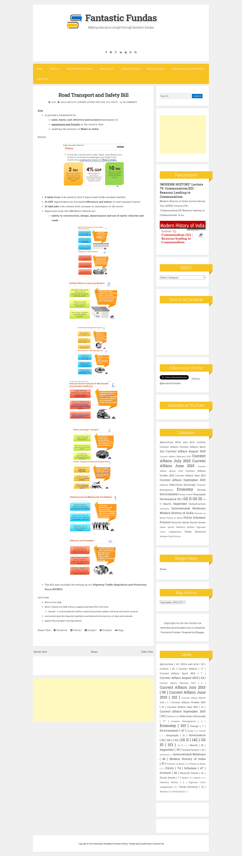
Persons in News (176, 763)
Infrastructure (197, 503)
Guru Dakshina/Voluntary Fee (187, 69)
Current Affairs (130, 69)
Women (164, 535)
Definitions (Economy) (182, 484)
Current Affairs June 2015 (183, 463)
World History (174, 535)
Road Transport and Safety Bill (93, 94)
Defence (164, 484)
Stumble (106, 629)
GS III (197, 498)
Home (39, 69)
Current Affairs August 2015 (186, 450)
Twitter (76, 629)
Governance (168, 498)
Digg (119, 629)
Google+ (91, 629)
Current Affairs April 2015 (179, 672)
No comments (130, 102)
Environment (169, 493)
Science (165, 521)
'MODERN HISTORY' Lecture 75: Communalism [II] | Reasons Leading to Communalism (181, 190)
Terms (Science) (195, 530)
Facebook (60, 629)
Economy (185, 488)
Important (180, 503)
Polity (114, 102)
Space (163, 526)
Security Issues (180, 521)
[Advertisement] (93, 699)
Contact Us (43, 79)
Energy (201, 489)
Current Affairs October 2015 (188, 701)
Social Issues (198, 521)
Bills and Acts (68, 102)
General (189, 494)
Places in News (174, 517)
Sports (171, 526)
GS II (108, 102)
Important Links (155, 69)
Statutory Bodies (185, 526)
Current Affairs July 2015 (183, 458)
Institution (164, 508)
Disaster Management (184, 720)
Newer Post (40, 651)
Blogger (199, 631)
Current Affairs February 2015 (175, 455)
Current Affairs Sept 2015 (91, 102)
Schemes (199, 517)
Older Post (147, 651)
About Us (54, 69)
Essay (182, 493)
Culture (201, 441)
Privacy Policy (120, 843)
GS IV (181, 744)
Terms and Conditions (140, 843)
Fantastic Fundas (121, 17)
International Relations (188, 507)
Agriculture (166, 441)
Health (167, 503)
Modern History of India (79, 69)
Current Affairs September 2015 (183, 479)
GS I (180, 498)
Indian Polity (107, 69)
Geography (199, 493)
